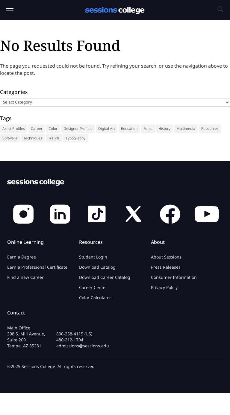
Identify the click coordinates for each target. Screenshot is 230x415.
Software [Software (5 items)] (9, 138)
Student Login (93, 257)
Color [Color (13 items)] (53, 128)
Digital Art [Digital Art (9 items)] (106, 128)
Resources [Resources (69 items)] (210, 128)
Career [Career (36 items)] (37, 128)
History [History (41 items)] (164, 128)
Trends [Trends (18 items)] (54, 138)
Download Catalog (97, 267)
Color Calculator (95, 297)
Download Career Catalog (104, 277)
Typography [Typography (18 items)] (75, 138)
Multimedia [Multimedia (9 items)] (185, 128)
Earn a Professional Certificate (37, 267)
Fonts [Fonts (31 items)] (147, 128)
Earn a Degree (21, 257)
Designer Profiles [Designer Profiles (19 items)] (77, 128)
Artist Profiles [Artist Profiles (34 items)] (13, 128)
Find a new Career (25, 277)
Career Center (93, 287)
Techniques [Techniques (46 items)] (32, 138)
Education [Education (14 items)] (129, 128)
